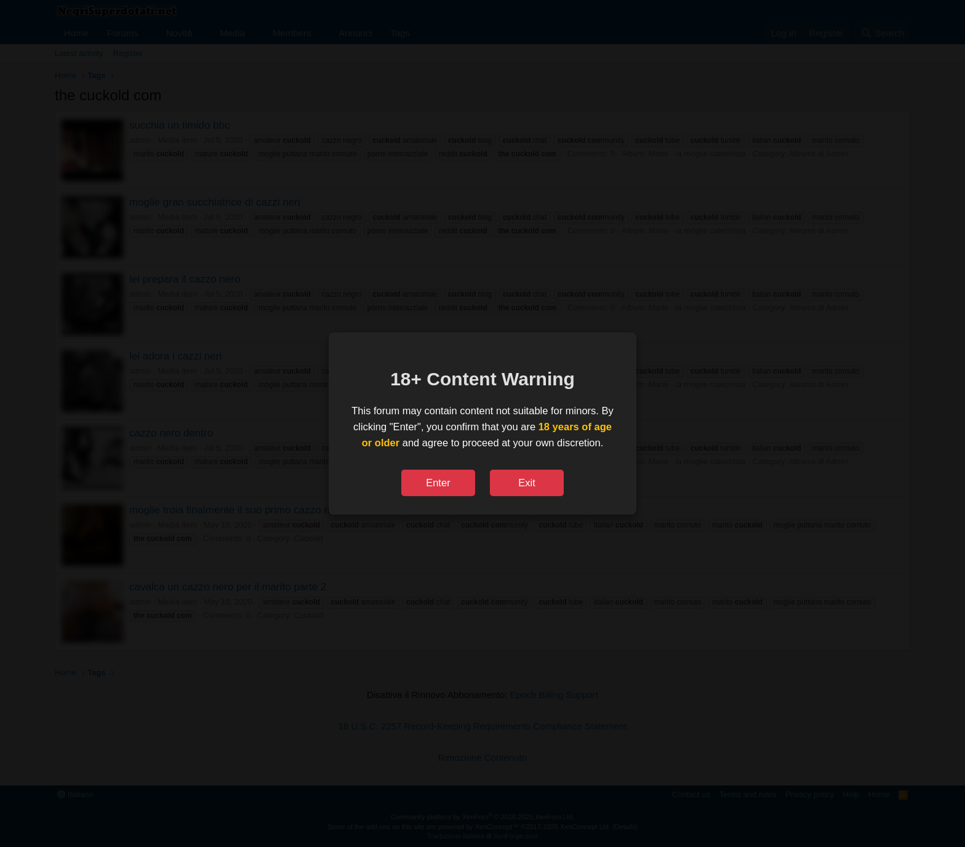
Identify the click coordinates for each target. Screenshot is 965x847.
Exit (526, 482)
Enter (438, 482)
